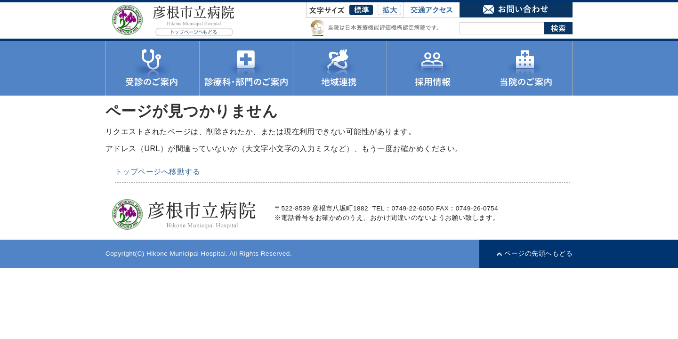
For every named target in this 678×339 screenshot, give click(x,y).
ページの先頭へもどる (538, 253)
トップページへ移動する (157, 172)
